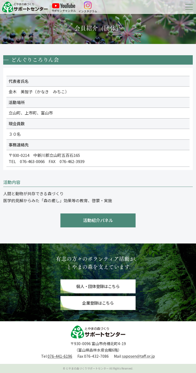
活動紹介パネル (98, 220)
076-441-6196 (60, 356)
